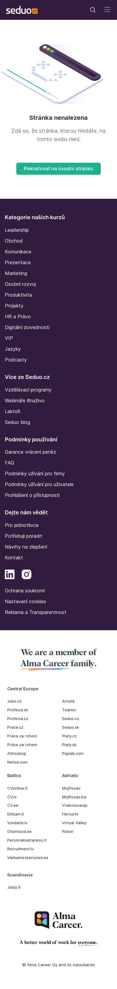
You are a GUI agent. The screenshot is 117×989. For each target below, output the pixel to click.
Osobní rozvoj (20, 284)
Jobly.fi (14, 887)
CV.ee (12, 805)
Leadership (17, 230)
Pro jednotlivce (22, 525)
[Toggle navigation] (93, 10)
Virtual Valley (74, 822)
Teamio (69, 709)
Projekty (14, 306)
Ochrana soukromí (25, 591)
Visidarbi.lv (17, 822)
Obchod (14, 241)
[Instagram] (26, 575)
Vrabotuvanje (74, 805)
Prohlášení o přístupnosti (32, 495)
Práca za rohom (22, 735)
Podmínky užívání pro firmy (35, 473)
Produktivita (18, 295)
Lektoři (12, 411)
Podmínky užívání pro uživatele (39, 484)
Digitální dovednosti (27, 327)
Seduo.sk (70, 727)
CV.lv (12, 796)
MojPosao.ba (74, 796)
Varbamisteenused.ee (27, 857)
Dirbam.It (15, 814)
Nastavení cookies (25, 601)
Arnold (68, 701)
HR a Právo (18, 316)
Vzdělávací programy (28, 390)
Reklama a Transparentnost (35, 612)
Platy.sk (69, 744)
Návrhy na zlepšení (26, 547)
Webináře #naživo (25, 401)
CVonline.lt (17, 788)
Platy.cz (69, 735)
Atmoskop (16, 753)
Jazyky (13, 349)
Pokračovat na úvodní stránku (58, 168)
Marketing (16, 273)
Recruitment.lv (20, 848)
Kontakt (14, 558)
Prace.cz (15, 727)
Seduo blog (17, 422)
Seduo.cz (70, 718)
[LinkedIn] (9, 575)
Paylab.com (73, 753)
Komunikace (18, 252)
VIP (9, 338)
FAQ (9, 463)
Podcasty (16, 360)
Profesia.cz (17, 718)
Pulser (68, 831)
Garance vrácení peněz (30, 452)
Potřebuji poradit (23, 536)
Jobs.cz (14, 701)
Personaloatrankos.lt (26, 840)
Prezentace (18, 262)
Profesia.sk (17, 709)
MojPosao (71, 788)
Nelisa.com (17, 762)
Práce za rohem (22, 744)
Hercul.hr (70, 814)
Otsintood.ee (19, 831)
